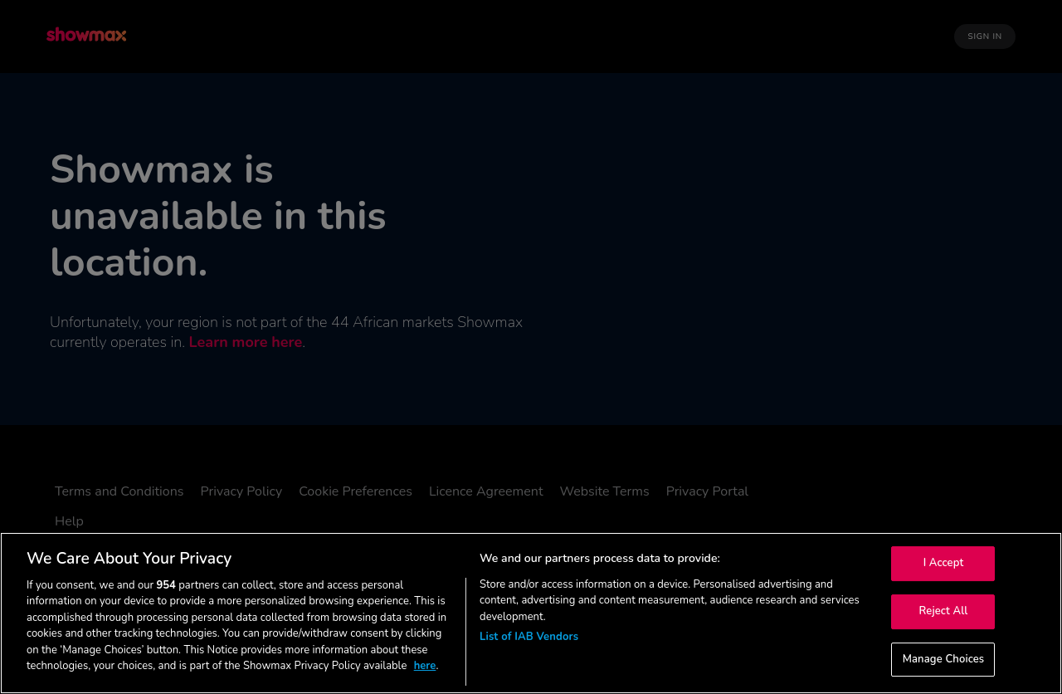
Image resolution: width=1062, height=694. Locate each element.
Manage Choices (944, 659)
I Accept (943, 563)
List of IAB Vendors (529, 636)
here (425, 665)
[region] (531, 613)
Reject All (943, 611)
